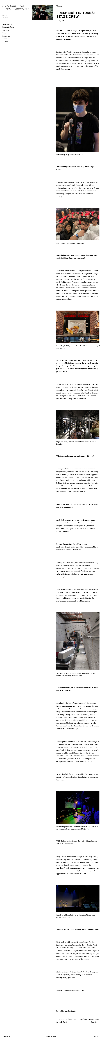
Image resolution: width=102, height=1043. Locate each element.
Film (4, 33)
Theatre (5, 42)
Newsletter (7, 1036)
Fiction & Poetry (9, 27)
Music (5, 39)
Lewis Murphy (61, 1011)
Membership (51, 1036)
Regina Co (72, 1011)
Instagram (95, 1036)
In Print (5, 18)
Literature (6, 36)
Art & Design (7, 24)
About (5, 15)
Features (6, 30)
